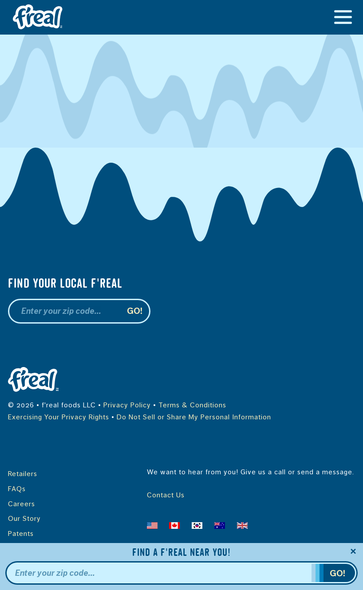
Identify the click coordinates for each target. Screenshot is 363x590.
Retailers (22, 473)
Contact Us (166, 495)
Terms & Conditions (192, 405)
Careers (21, 504)
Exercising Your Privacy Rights (58, 417)
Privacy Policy (127, 405)
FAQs (17, 489)
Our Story (24, 519)
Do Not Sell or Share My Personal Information (194, 417)
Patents (21, 534)
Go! (135, 311)
